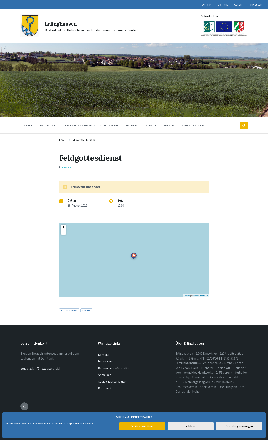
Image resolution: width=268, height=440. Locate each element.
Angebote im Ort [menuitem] (193, 125)
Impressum (105, 361)
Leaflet (187, 296)
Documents (105, 388)
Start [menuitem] (28, 125)
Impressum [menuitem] (256, 4)
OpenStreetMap (200, 296)
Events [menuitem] (151, 125)
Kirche (66, 167)
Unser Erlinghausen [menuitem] (77, 125)
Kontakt (103, 355)
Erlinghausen (63, 23)
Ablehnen (190, 426)
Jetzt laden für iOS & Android (40, 369)
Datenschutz (86, 423)
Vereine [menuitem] (168, 125)
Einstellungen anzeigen (239, 426)
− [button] (64, 232)
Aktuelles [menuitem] (47, 125)
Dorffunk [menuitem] (223, 4)
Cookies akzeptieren (142, 426)
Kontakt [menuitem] (238, 4)
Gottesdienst (69, 310)
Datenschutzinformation (114, 368)
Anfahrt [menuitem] (206, 4)
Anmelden (104, 375)
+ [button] (64, 227)
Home (62, 140)
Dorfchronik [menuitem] (109, 125)
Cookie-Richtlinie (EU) (112, 381)
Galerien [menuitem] (132, 125)
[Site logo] (29, 36)
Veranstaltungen (84, 140)
